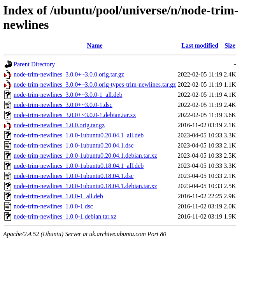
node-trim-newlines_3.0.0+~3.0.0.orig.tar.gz (69, 74)
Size (229, 45)
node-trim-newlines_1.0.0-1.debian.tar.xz (65, 216)
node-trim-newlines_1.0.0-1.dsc (53, 206)
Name (95, 45)
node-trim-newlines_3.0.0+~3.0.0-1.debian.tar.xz (75, 115)
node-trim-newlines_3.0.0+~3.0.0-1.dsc (63, 104)
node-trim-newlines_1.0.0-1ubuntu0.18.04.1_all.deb (79, 165)
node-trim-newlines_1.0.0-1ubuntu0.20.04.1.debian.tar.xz (85, 155)
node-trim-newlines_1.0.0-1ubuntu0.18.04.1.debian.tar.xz (85, 186)
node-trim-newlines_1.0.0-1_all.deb (58, 196)
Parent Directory (34, 64)
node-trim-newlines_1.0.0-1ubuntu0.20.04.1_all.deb (79, 135)
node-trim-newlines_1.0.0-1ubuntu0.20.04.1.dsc (73, 145)
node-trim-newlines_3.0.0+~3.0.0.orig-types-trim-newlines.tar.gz (95, 84)
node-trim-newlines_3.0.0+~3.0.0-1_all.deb (68, 94)
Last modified (199, 45)
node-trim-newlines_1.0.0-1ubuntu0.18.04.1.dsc (73, 176)
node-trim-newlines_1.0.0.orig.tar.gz (59, 125)
